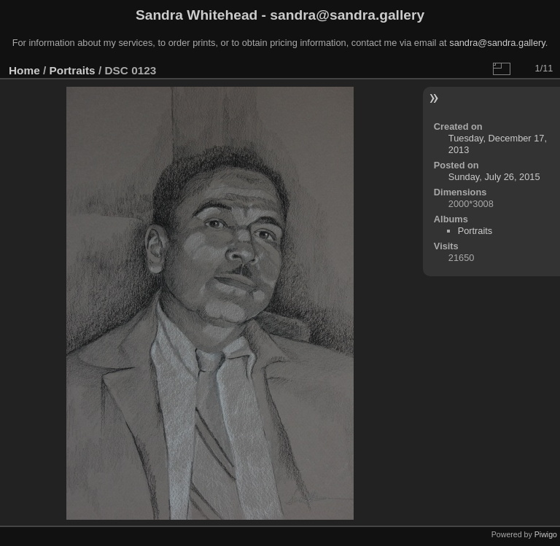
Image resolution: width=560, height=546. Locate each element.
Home (24, 70)
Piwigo (545, 534)
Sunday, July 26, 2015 (494, 176)
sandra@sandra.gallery (497, 42)
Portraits (73, 70)
